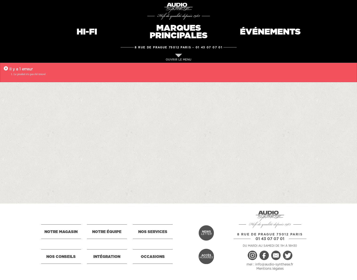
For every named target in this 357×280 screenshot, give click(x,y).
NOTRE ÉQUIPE (107, 232)
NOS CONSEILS (61, 257)
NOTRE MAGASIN (61, 232)
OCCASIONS (153, 257)
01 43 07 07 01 (209, 47)
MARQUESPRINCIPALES (179, 32)
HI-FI (87, 32)
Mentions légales (270, 268)
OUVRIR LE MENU (178, 57)
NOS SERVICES (152, 232)
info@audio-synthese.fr (274, 264)
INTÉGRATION (106, 257)
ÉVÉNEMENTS (270, 32)
